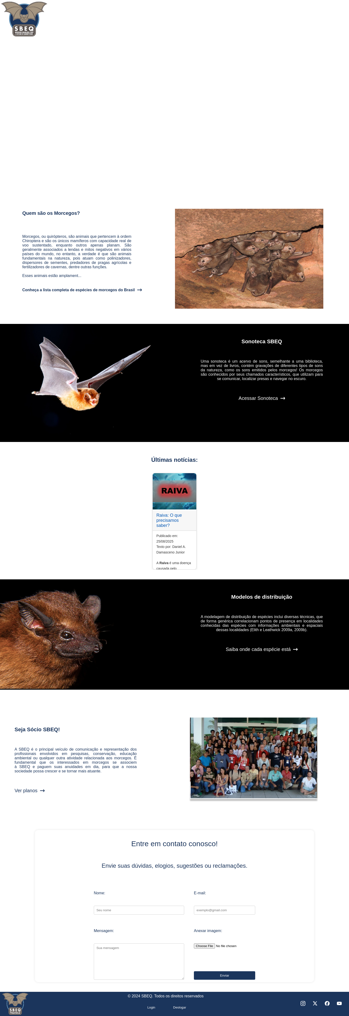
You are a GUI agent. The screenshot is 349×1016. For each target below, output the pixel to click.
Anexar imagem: (208, 931)
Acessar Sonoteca (258, 398)
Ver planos (26, 790)
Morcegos (187, 22)
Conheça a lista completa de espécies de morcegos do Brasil (78, 290)
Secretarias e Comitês (127, 22)
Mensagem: (104, 931)
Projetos (236, 22)
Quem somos (63, 22)
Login (151, 1007)
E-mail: (200, 893)
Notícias (283, 22)
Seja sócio (332, 22)
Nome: (99, 893)
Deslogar (179, 1007)
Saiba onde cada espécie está (258, 649)
